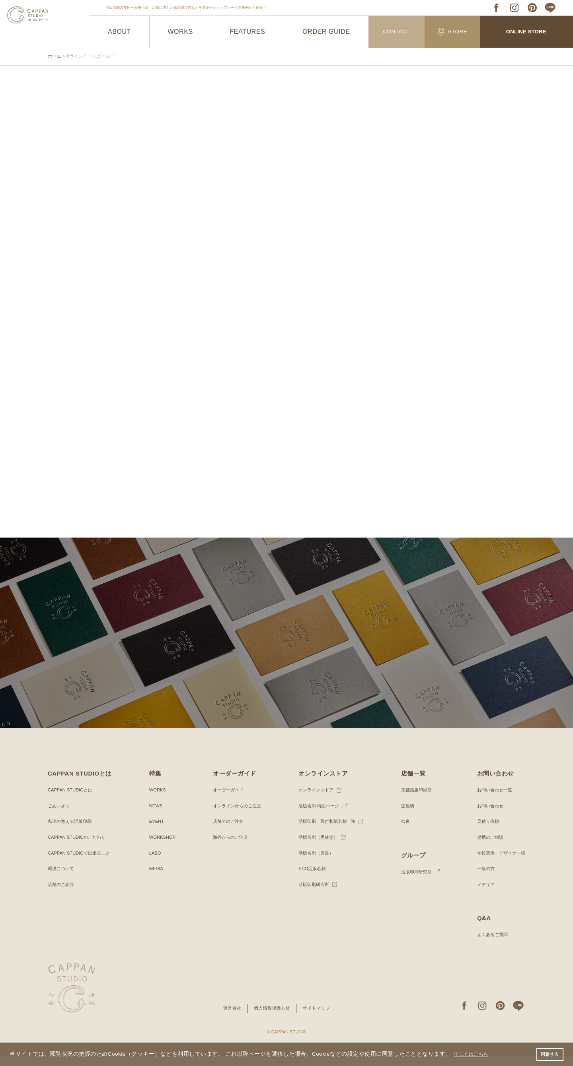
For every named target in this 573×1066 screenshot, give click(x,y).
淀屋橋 (405, 816)
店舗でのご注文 (226, 831)
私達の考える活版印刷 (72, 831)
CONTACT (396, 32)
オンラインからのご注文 (236, 816)
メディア (482, 895)
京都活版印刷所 (415, 800)
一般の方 (482, 879)
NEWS (155, 816)
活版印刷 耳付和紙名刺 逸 (326, 831)
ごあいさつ (60, 816)
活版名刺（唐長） (314, 863)
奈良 (403, 831)
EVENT (156, 831)
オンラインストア (314, 800)
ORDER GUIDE (326, 32)
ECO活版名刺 (310, 879)
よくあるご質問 (489, 945)
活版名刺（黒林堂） (316, 847)
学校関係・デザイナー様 (499, 863)
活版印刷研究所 (312, 895)
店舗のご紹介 (62, 895)
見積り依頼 (485, 831)
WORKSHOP (162, 847)
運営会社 (230, 1018)
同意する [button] (549, 1053)
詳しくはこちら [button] (474, 1053)
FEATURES (247, 32)
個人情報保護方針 (272, 1018)
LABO (154, 863)
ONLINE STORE (526, 32)
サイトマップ (319, 1018)
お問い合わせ (487, 816)
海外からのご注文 (229, 847)
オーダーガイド (226, 800)
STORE (452, 31)
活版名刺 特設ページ (317, 816)
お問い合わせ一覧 (492, 800)
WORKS (180, 32)
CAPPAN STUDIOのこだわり (79, 847)
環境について (62, 879)
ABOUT (120, 32)
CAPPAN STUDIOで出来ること (81, 863)
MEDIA (155, 879)
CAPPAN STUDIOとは (72, 800)
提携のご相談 (487, 847)
